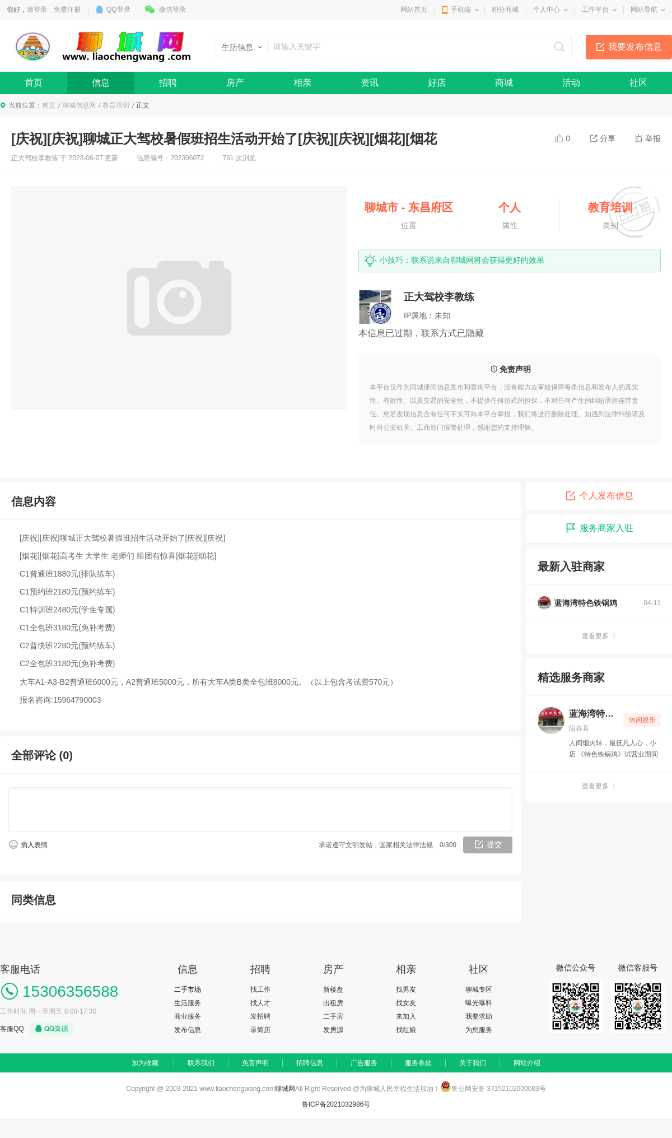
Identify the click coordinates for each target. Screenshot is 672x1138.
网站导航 (644, 9)
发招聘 (260, 1016)
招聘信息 (309, 1063)
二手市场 (187, 989)
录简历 (260, 1030)
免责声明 (255, 1063)
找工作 (260, 989)
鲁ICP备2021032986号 (336, 1104)
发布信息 (187, 1030)
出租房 (333, 1003)
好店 (437, 82)
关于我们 (472, 1063)
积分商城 (505, 9)
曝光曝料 (478, 1003)
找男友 (406, 989)
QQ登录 (118, 9)
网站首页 (413, 9)
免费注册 (67, 9)
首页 (34, 82)
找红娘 (406, 1030)
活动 (571, 82)
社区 (638, 82)
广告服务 (364, 1063)
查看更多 (599, 636)
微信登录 (172, 9)
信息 (101, 82)
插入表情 (34, 845)
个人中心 (546, 9)
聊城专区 (478, 989)
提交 (494, 844)
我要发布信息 (635, 47)
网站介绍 (527, 1063)
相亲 (302, 82)
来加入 (406, 1016)
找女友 (406, 1003)
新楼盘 (333, 989)
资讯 (370, 82)
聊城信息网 (79, 105)
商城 (504, 82)
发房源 (333, 1030)
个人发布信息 (599, 495)
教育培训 (115, 105)
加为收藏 (145, 1063)
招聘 (168, 82)
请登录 (37, 9)
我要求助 (478, 1016)
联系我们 (201, 1063)
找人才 (260, 1003)
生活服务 (187, 1003)
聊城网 (285, 1089)
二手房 (333, 1016)
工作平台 (595, 9)
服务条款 (418, 1063)
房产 (235, 82)
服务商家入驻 (599, 528)
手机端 (461, 9)
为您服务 (478, 1030)
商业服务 (187, 1016)
